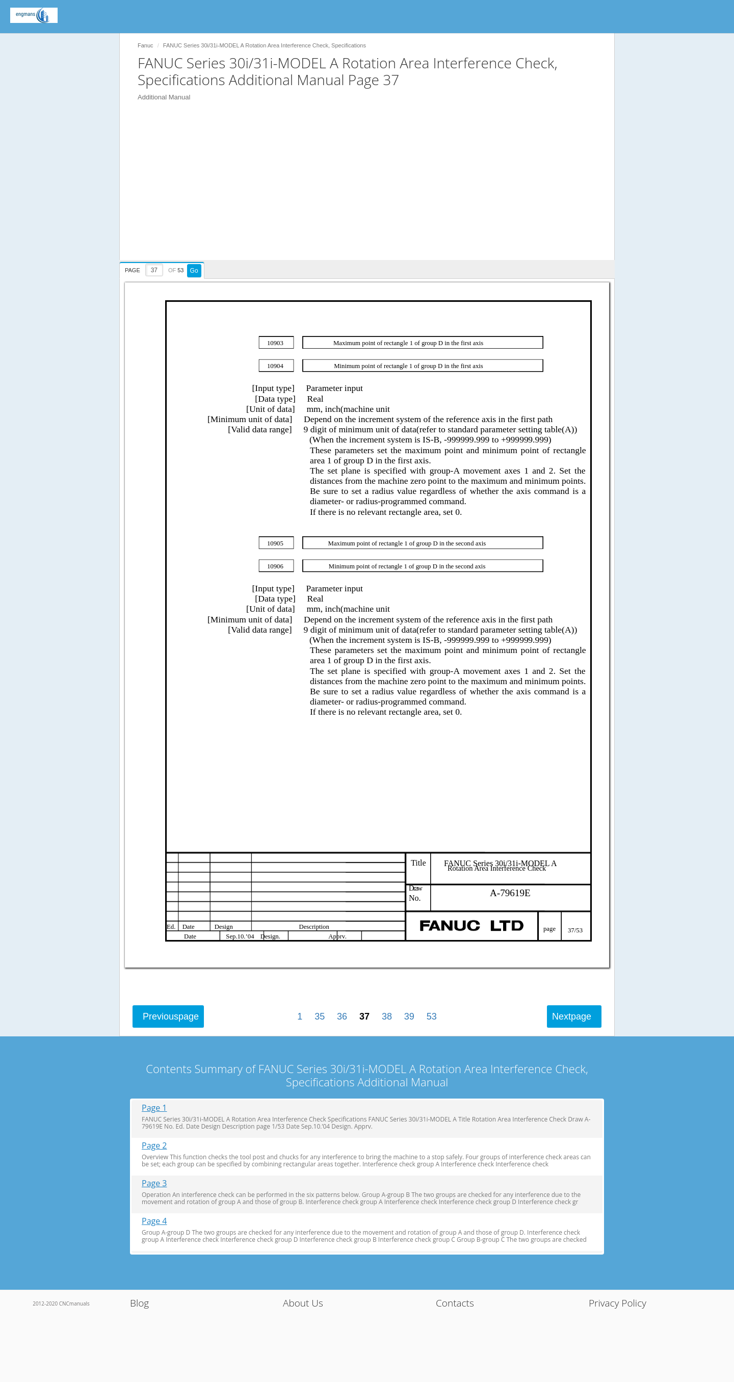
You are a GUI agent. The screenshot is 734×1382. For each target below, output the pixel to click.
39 (409, 1016)
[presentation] (163, 268)
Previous (171, 1016)
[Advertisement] (372, 188)
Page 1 (154, 1108)
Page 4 (154, 1221)
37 (364, 1016)
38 (387, 1016)
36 (342, 1016)
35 (319, 1016)
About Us (303, 1303)
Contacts (455, 1303)
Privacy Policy (617, 1303)
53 (432, 1016)
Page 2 (154, 1145)
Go (194, 270)
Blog (139, 1303)
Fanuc (145, 45)
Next (571, 1016)
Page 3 (154, 1183)
